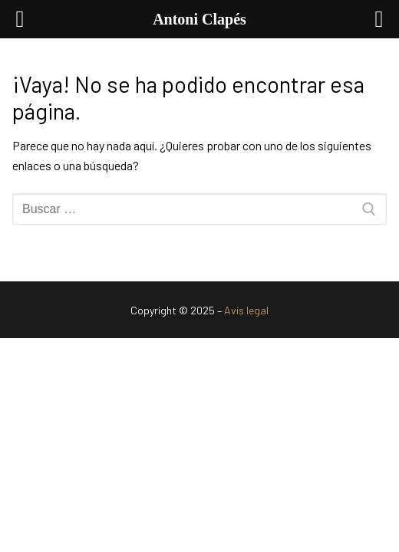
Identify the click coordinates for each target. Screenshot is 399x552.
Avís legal (246, 310)
